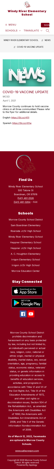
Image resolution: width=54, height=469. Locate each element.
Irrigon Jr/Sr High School (25, 265)
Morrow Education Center (26, 271)
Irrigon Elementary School (25, 259)
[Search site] (47, 30)
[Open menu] (10, 25)
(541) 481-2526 (25, 198)
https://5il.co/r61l (20, 117)
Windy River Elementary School (21, 40)
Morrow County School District (26, 219)
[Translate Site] (33, 30)
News (48, 40)
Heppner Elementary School (25, 242)
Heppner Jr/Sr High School (26, 248)
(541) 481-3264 (22, 202)
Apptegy (33, 465)
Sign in (46, 25)
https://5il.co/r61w (21, 123)
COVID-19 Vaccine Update (30, 47)
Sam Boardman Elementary (25, 225)
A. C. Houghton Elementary (25, 253)
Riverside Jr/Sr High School (26, 231)
